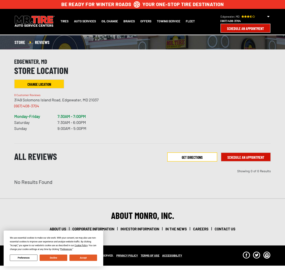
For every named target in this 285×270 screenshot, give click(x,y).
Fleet (190, 21)
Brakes (129, 21)
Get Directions (192, 157)
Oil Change (109, 21)
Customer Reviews (27, 95)
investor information (140, 229)
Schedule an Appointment (245, 28)
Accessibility (172, 255)
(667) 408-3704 (230, 21)
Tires (65, 21)
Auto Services (85, 21)
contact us (225, 229)
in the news (176, 229)
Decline (53, 258)
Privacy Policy (127, 255)
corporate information (93, 229)
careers (200, 229)
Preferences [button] (66, 249)
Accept (83, 258)
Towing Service (168, 21)
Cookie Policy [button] (81, 245)
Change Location (39, 84)
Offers (145, 21)
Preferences (24, 258)
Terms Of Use (150, 255)
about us (58, 229)
